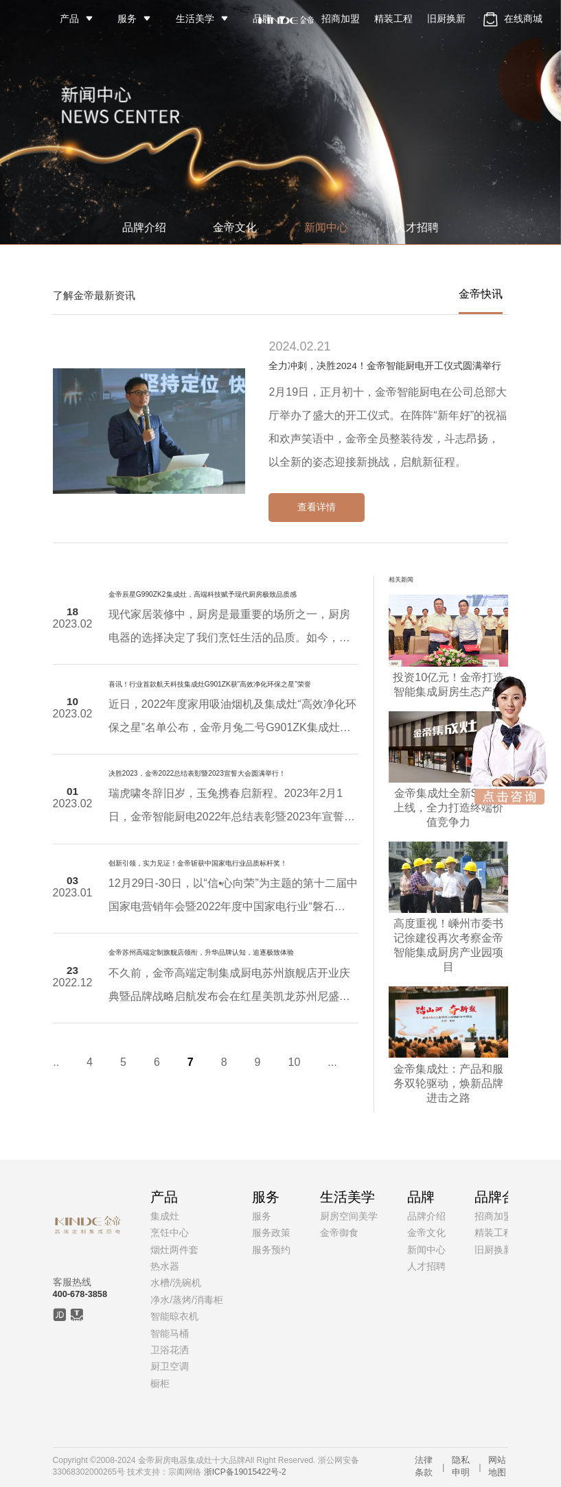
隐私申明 (461, 1466)
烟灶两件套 (174, 1249)
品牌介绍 (144, 227)
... (38, 1062)
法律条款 (424, 1466)
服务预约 (271, 1249)
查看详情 (316, 506)
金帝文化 (235, 227)
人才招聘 (417, 227)
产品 (69, 18)
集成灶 (164, 1216)
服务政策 (271, 1232)
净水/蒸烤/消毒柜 (186, 1299)
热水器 (164, 1266)
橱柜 (160, 1383)
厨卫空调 (169, 1366)
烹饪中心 (169, 1232)
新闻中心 (326, 227)
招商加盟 (340, 18)
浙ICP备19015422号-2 (245, 1472)
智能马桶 (169, 1333)
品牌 (262, 18)
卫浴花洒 (169, 1349)
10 (278, 1062)
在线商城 (511, 19)
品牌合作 (501, 1196)
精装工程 (393, 18)
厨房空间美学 (349, 1216)
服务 (127, 18)
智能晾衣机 (174, 1316)
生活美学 (195, 18)
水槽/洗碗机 (175, 1282)
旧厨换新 (446, 18)
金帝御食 (339, 1232)
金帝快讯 (481, 294)
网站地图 (497, 1466)
